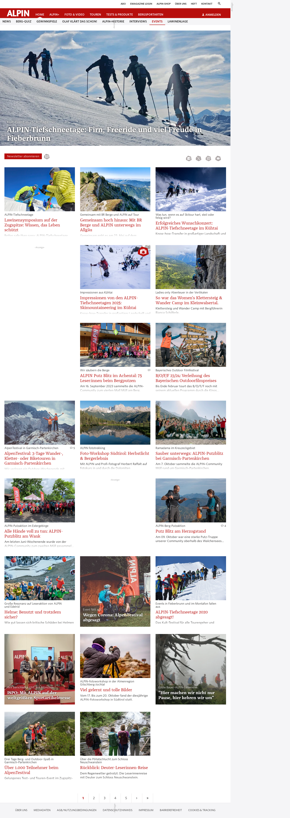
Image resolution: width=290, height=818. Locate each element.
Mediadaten (42, 810)
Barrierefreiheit (171, 810)
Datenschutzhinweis (117, 810)
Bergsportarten (150, 14)
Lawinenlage (178, 21)
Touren (95, 14)
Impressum (146, 810)
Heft (194, 3)
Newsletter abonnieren (23, 156)
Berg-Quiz (23, 21)
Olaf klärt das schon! (79, 21)
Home (40, 14)
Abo (123, 3)
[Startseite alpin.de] (18, 13)
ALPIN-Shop (164, 3)
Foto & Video (75, 14)
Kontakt (206, 3)
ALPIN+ (54, 14)
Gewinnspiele (46, 21)
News (6, 21)
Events (157, 21)
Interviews (138, 21)
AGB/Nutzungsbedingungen (76, 810)
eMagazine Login (141, 3)
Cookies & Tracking (201, 810)
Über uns (180, 3)
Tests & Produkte (119, 14)
